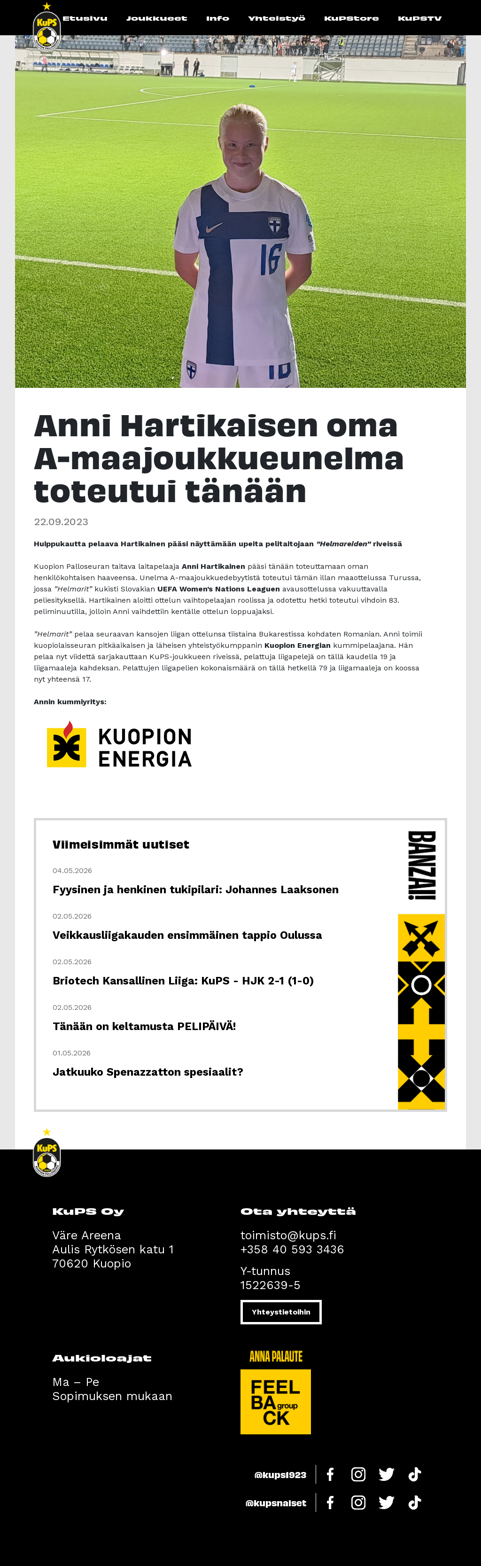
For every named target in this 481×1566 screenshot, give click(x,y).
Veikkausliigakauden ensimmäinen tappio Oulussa (187, 935)
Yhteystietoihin (281, 1311)
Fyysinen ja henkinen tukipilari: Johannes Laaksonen (196, 889)
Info (217, 18)
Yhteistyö (276, 18)
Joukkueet (156, 18)
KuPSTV (420, 18)
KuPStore (351, 18)
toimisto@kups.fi (288, 1235)
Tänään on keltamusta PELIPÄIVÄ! (144, 1026)
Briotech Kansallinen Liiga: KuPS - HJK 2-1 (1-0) (183, 981)
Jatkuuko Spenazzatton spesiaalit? (148, 1072)
